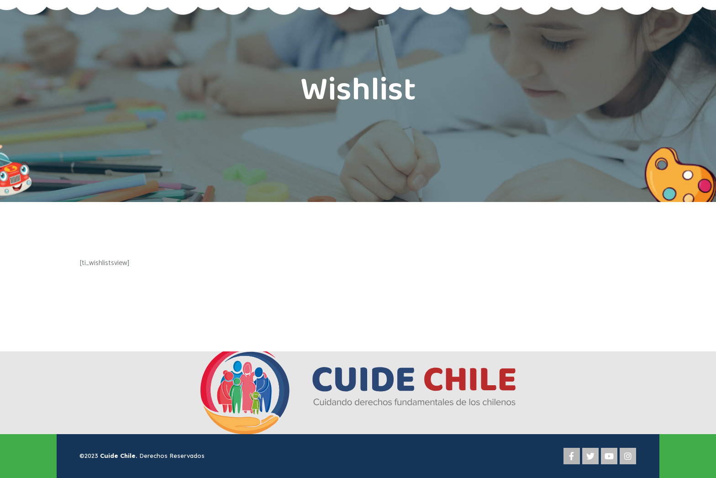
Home (333, 120)
